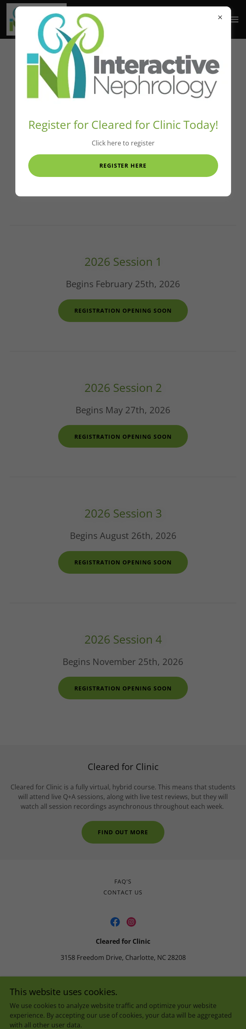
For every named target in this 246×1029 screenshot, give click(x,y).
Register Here (123, 165)
